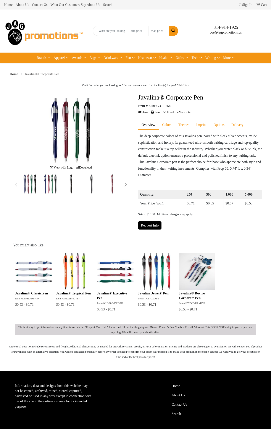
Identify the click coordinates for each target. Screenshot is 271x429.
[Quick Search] (110, 31)
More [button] (227, 57)
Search (108, 4)
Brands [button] (41, 57)
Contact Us (40, 4)
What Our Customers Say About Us (75, 4)
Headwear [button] (145, 57)
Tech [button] (195, 57)
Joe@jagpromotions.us (226, 32)
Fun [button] (128, 57)
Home (8, 4)
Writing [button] (210, 57)
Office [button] (180, 57)
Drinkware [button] (111, 57)
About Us (22, 4)
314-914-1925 (226, 27)
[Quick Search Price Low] (138, 31)
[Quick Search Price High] (158, 31)
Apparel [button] (59, 57)
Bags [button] (93, 57)
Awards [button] (77, 57)
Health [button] (164, 57)
